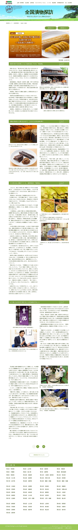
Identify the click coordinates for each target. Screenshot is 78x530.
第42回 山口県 (27, 503)
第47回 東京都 (44, 506)
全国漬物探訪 (16, 23)
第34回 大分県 (27, 495)
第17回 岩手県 (10, 481)
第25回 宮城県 (10, 489)
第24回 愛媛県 (61, 486)
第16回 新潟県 (61, 478)
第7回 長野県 (44, 472)
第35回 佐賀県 (44, 495)
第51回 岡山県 (44, 510)
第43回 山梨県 (44, 503)
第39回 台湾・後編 (45, 498)
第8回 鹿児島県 (61, 472)
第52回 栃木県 (61, 510)
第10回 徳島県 (27, 475)
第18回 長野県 (27, 481)
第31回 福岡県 (44, 492)
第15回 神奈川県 (45, 478)
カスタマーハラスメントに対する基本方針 (52, 528)
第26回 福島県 (27, 489)
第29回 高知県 (10, 492)
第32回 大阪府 (61, 492)
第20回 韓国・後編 (62, 481)
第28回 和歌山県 (62, 489)
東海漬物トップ (9, 23)
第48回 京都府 (61, 506)
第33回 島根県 (10, 495)
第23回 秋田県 (44, 486)
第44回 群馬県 (61, 503)
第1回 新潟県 (10, 469)
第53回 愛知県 (10, 513)
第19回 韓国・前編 (45, 481)
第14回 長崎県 (27, 478)
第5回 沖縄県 (10, 472)
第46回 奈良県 (27, 506)
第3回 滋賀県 (44, 469)
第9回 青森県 (10, 475)
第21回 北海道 (10, 486)
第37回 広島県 (10, 498)
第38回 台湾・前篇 (28, 498)
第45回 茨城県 (10, 506)
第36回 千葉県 (61, 495)
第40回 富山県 (61, 498)
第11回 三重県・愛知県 (47, 475)
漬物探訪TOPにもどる (39, 455)
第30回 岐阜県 (27, 492)
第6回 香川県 (27, 472)
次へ (44, 446)
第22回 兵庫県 (27, 486)
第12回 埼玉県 (61, 475)
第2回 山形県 (27, 469)
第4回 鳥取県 (61, 469)
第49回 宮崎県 (10, 510)
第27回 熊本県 (44, 489)
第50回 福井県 (27, 510)
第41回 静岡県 (10, 503)
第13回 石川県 (10, 478)
